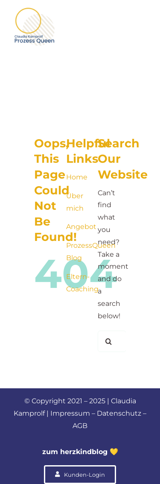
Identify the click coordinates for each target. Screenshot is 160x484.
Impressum (70, 413)
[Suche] (108, 341)
